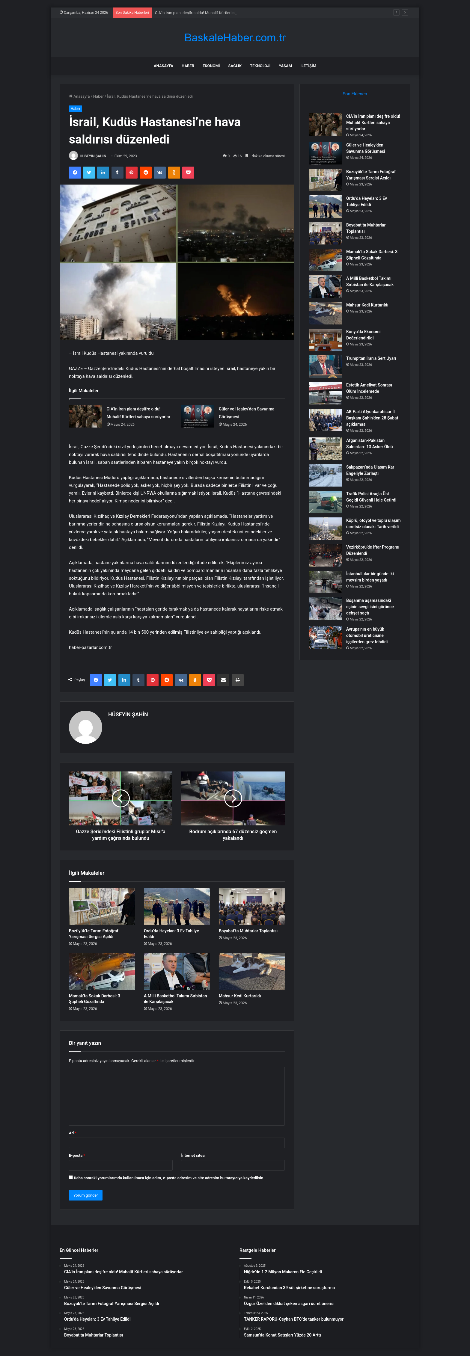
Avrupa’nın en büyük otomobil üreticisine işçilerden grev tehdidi (367, 635)
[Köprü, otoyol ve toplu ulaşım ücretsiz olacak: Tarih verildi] (325, 528)
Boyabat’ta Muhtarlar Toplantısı (248, 930)
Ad (72, 1133)
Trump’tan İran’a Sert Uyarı (371, 358)
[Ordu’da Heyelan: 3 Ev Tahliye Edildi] (177, 906)
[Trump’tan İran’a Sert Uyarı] (325, 366)
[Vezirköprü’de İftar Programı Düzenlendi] (325, 555)
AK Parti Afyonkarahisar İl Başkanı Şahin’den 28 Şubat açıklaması (372, 418)
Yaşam (285, 66)
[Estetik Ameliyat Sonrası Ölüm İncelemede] (325, 393)
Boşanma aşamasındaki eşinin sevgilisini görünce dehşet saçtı (370, 606)
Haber (188, 66)
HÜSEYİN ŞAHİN (93, 156)
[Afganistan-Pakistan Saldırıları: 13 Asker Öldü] (325, 448)
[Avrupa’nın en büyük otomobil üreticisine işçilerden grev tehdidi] (325, 637)
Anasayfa (163, 66)
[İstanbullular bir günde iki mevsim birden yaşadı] (325, 582)
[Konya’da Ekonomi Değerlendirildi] (325, 340)
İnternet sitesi (193, 1155)
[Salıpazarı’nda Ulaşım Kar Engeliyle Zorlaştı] (325, 475)
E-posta (77, 1155)
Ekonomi (211, 66)
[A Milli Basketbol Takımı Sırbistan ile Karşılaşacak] (177, 971)
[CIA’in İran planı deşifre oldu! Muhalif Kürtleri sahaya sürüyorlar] (85, 416)
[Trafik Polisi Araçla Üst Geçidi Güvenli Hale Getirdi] (325, 502)
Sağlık (235, 66)
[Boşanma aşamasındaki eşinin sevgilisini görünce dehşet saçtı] (325, 608)
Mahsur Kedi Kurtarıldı (240, 995)
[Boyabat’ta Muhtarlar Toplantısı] (252, 906)
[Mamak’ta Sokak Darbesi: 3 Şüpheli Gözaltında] (102, 971)
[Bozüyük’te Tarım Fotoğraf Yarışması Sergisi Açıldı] (102, 906)
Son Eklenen (355, 93)
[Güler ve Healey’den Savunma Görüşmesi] (197, 416)
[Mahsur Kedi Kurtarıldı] (252, 971)
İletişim (308, 66)
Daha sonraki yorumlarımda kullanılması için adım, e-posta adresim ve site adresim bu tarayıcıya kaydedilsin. (169, 1178)
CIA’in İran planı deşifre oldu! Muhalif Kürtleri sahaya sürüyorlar (373, 122)
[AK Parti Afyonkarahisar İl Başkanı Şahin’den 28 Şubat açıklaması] (325, 420)
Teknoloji (260, 66)
